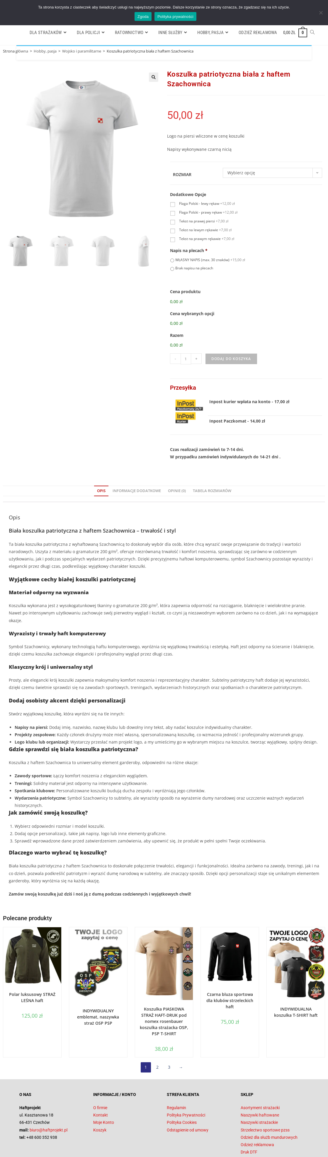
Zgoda (143, 16)
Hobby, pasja (45, 51)
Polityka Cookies (182, 1093)
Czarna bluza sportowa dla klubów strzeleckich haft (229, 972)
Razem (176, 316)
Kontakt (100, 1086)
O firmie (100, 1079)
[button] (153, 77)
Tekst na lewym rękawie (205, 230)
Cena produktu (185, 292)
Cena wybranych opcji (192, 304)
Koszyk (99, 1101)
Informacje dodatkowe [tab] (137, 462)
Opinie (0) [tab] (177, 462)
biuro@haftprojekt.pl (48, 1101)
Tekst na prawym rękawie (206, 239)
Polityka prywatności (175, 16)
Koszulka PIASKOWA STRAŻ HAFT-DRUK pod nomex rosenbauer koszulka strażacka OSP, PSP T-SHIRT (164, 992)
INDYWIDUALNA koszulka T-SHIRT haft (296, 983)
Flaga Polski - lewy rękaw (207, 204)
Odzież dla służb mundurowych (269, 1108)
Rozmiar (182, 175)
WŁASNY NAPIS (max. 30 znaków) (210, 260)
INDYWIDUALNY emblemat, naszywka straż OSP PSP (98, 988)
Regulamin (176, 1079)
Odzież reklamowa (257, 1116)
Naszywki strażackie (259, 1093)
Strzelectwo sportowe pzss (265, 1101)
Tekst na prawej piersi (203, 221)
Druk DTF (249, 1123)
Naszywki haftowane (260, 1086)
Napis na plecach (189, 251)
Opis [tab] (101, 462)
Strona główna (15, 51)
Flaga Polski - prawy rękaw (208, 212)
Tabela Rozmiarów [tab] (212, 462)
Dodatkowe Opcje (188, 195)
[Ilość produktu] (186, 330)
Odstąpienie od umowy (187, 1101)
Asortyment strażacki (260, 1079)
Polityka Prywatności (186, 1086)
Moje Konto (103, 1093)
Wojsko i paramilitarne (81, 51)
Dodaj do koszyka (231, 329)
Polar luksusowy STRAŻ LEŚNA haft (32, 968)
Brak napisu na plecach (194, 268)
